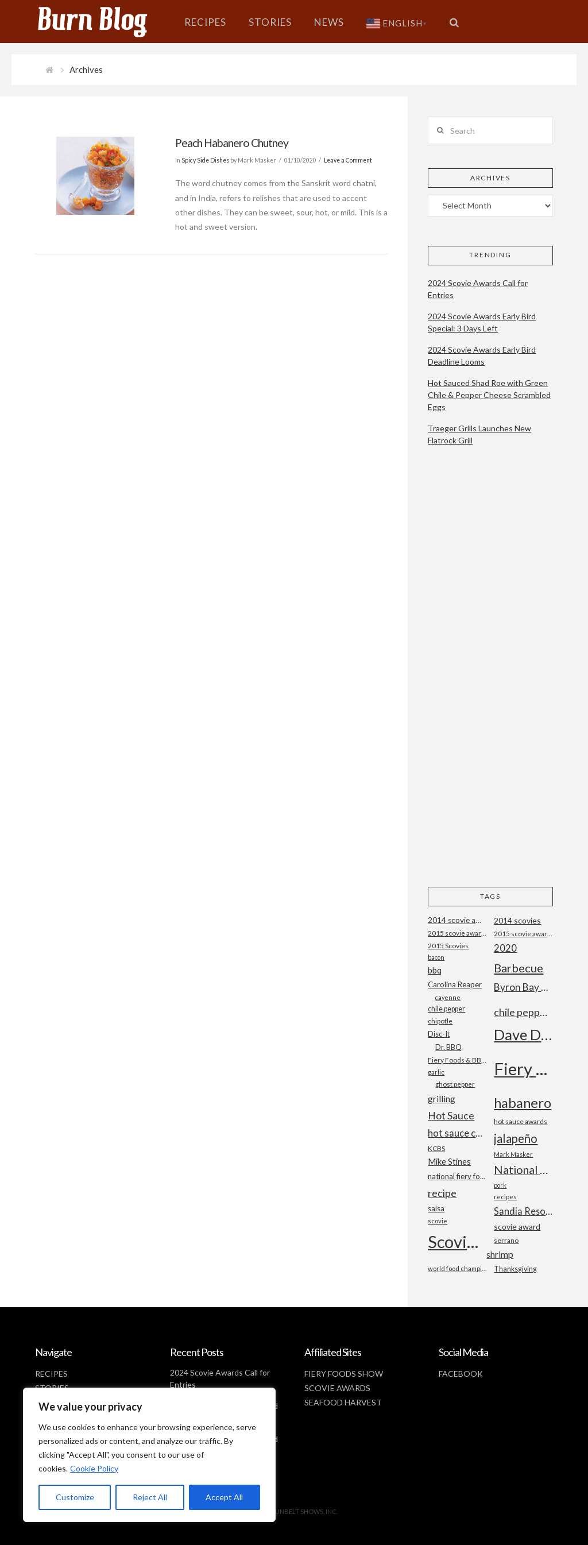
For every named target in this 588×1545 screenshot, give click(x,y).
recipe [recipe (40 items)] (442, 1193)
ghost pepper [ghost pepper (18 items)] (455, 1084)
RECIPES (51, 1373)
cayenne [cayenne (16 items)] (448, 997)
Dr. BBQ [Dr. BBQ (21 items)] (448, 1047)
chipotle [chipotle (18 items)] (440, 1021)
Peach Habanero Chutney (231, 142)
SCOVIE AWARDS (337, 1388)
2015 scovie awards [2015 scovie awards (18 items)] (523, 933)
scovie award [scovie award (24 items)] (517, 1226)
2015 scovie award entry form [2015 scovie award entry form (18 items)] (457, 933)
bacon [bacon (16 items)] (436, 957)
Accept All (224, 1497)
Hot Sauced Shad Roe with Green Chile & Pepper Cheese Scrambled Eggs (489, 395)
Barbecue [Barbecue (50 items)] (518, 968)
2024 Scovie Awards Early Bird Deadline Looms (482, 355)
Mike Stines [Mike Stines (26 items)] (449, 1162)
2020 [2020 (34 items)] (505, 948)
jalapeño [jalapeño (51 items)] (515, 1138)
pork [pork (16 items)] (500, 1185)
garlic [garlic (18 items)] (436, 1072)
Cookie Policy (94, 1468)
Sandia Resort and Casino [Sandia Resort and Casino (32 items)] (523, 1211)
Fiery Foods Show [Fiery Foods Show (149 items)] (523, 1069)
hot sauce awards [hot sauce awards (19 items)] (520, 1121)
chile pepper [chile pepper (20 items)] (446, 1009)
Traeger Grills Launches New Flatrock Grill (479, 434)
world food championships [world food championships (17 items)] (457, 1268)
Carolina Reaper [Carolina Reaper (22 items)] (455, 984)
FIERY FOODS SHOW (343, 1373)
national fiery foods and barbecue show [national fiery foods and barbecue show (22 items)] (457, 1176)
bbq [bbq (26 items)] (435, 970)
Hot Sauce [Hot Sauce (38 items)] (451, 1115)
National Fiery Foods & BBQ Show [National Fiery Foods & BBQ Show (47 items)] (523, 1169)
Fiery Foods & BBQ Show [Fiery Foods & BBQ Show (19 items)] (457, 1060)
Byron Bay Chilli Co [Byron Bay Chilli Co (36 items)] (523, 987)
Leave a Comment (348, 160)
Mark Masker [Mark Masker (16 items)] (513, 1154)
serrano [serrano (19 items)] (506, 1240)
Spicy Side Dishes (205, 160)
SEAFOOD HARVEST (343, 1402)
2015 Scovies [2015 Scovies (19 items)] (448, 945)
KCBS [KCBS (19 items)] (436, 1148)
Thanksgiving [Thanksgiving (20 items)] (515, 1269)
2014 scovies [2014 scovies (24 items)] (517, 920)
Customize (75, 1497)
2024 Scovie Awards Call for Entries (478, 289)
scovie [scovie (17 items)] (437, 1221)
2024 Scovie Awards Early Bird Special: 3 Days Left (482, 322)
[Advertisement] (490, 676)
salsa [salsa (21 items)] (436, 1208)
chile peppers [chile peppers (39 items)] (523, 1012)
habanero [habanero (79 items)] (522, 1102)
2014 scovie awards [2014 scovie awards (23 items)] (457, 920)
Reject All (150, 1497)
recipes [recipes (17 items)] (505, 1196)
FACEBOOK (461, 1373)
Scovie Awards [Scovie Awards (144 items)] (457, 1241)
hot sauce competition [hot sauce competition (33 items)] (457, 1133)
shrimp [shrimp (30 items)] (499, 1254)
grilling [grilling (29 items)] (441, 1099)
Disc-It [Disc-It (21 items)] (439, 1033)
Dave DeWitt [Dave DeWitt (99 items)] (523, 1034)
